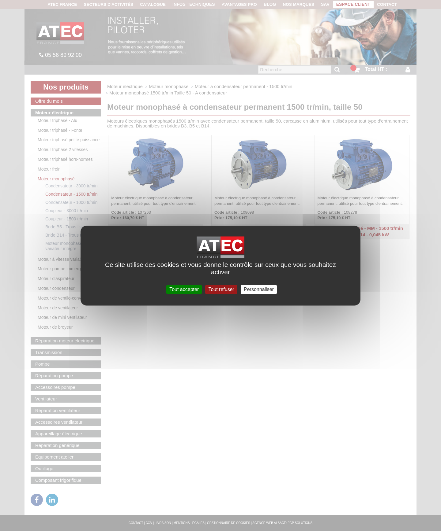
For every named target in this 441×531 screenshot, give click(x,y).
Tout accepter (184, 289)
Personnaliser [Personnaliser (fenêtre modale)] (259, 289)
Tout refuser (221, 289)
